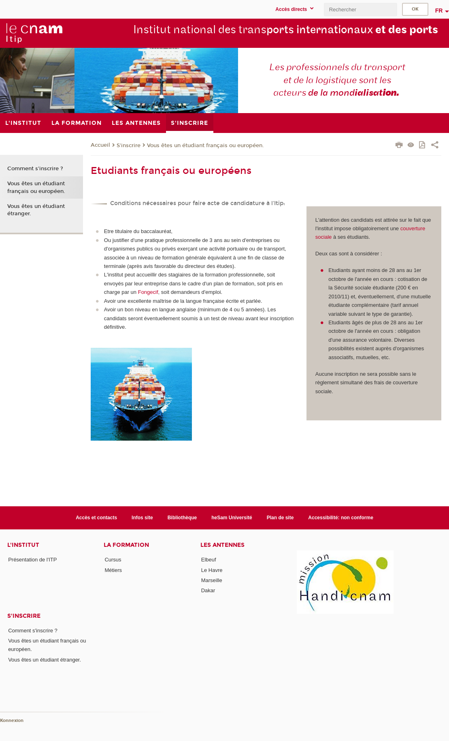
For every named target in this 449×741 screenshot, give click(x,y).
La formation (126, 545)
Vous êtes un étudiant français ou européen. (205, 145)
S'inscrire (128, 145)
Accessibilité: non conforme (340, 517)
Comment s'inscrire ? (35, 168)
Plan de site (280, 517)
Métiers (113, 570)
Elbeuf (208, 560)
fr (439, 10)
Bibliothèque (182, 517)
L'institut (23, 545)
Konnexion (11, 720)
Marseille (211, 580)
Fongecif (148, 292)
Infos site (142, 517)
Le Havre (212, 570)
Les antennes (222, 545)
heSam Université (231, 517)
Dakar (208, 590)
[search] (360, 9)
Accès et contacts (96, 517)
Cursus (112, 560)
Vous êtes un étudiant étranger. (36, 210)
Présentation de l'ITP (32, 560)
